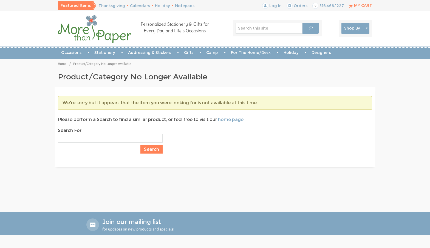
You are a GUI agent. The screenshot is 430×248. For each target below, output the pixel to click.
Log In (272, 5)
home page (231, 119)
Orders (297, 5)
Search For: (70, 130)
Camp (212, 52)
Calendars (140, 5)
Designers (321, 52)
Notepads (184, 5)
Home (62, 63)
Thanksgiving (111, 5)
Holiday (162, 5)
